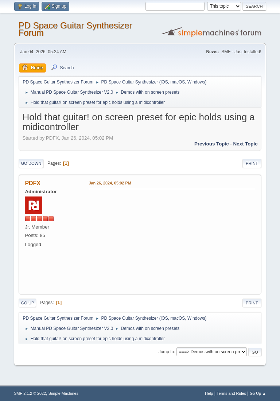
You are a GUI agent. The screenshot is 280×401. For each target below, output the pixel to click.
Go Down (31, 163)
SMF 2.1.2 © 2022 (30, 393)
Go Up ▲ (258, 393)
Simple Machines (63, 393)
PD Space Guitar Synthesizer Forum (75, 29)
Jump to (166, 351)
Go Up (27, 303)
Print (252, 163)
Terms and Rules (231, 393)
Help (209, 393)
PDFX (32, 183)
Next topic (245, 144)
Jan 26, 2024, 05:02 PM (110, 183)
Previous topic (211, 144)
